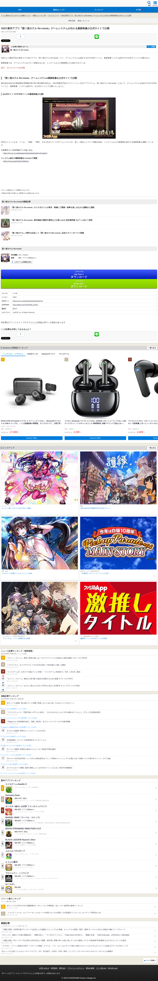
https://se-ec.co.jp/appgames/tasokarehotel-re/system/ (25, 153)
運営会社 (62, 968)
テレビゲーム (64, 354)
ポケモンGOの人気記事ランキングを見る (15, 764)
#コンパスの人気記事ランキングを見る (14, 708)
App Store (79, 275)
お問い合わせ (44, 968)
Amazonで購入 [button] (31, 438)
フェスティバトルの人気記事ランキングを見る (16, 755)
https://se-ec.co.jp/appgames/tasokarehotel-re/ (28, 301)
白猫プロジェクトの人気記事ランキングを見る (16, 745)
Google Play (79, 284)
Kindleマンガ (32, 354)
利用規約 (54, 968)
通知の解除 (90, 968)
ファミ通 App (9, 3)
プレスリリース (53, 15)
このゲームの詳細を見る (22, 262)
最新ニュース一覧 (39, 15)
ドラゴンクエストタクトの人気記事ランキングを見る (19, 773)
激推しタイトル (84, 21)
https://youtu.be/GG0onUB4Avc (16, 161)
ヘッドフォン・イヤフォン (13, 354)
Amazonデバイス (48, 354)
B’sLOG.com (112, 968)
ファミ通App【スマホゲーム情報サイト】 (16, 15)
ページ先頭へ (151, 960)
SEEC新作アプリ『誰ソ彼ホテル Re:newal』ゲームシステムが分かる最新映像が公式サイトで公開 (96, 15)
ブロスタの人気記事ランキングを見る (14, 736)
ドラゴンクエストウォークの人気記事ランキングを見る (19, 718)
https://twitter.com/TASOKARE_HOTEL (25, 305)
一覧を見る (152, 348)
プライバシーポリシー (75, 968)
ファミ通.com (101, 968)
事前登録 (71, 21)
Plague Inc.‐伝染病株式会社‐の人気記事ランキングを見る (19, 727)
